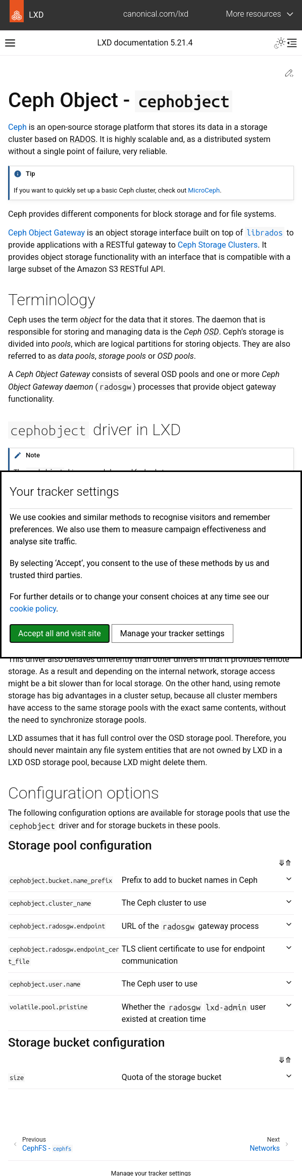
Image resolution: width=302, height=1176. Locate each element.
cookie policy (33, 609)
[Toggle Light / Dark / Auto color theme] (280, 43)
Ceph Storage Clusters (218, 245)
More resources (253, 14)
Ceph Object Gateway (46, 233)
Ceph (17, 127)
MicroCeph (204, 190)
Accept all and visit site (59, 633)
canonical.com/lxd (155, 14)
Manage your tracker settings (172, 633)
